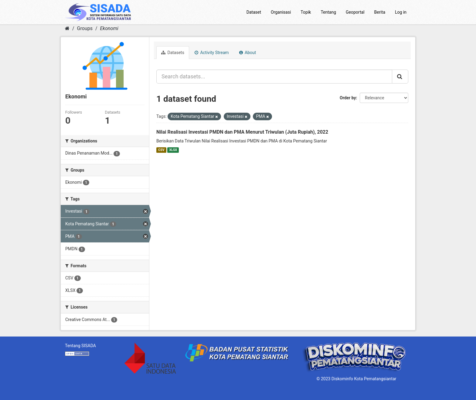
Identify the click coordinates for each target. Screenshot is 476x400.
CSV (161, 150)
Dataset (253, 12)
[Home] (67, 28)
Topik (306, 12)
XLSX (173, 150)
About (247, 52)
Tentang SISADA (80, 345)
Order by (348, 97)
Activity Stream (212, 52)
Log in (400, 12)
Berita (380, 12)
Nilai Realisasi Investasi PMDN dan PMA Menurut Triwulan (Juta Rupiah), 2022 (242, 132)
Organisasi (281, 12)
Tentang (328, 12)
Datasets (172, 52)
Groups (85, 28)
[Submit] (400, 77)
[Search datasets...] (274, 77)
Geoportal (355, 12)
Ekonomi (109, 28)
